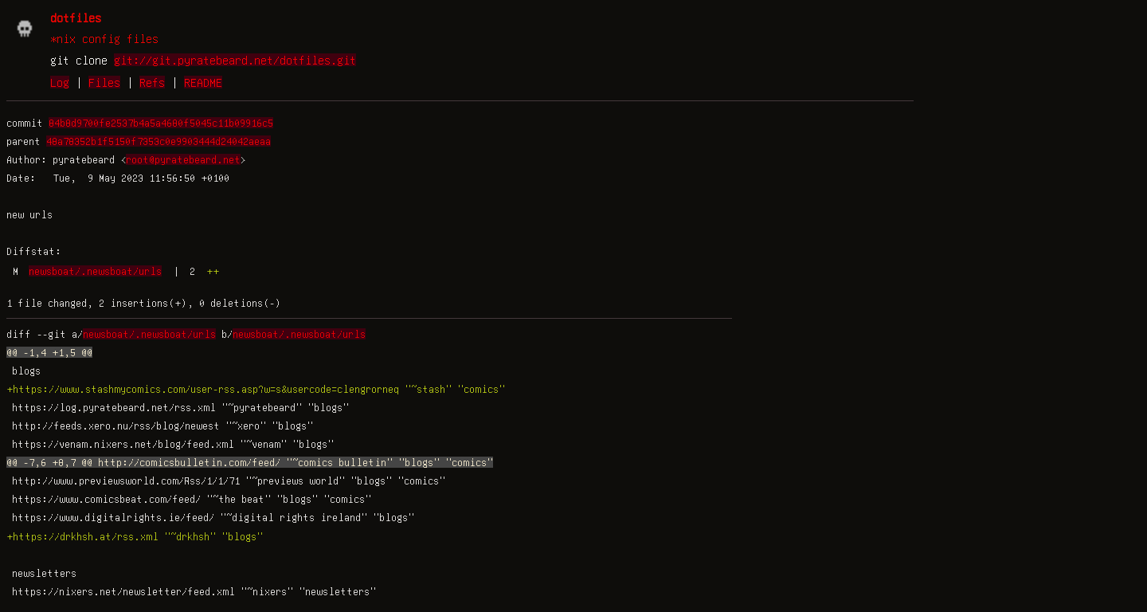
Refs (152, 82)
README (203, 82)
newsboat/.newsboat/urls (95, 271)
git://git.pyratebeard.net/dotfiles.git (235, 59)
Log (59, 82)
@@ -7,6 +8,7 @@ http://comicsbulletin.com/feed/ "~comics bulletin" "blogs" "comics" (249, 462)
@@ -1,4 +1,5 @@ (49, 352)
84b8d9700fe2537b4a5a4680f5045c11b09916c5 (161, 122)
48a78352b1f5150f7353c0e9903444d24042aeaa (158, 141)
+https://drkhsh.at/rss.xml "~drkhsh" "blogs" (134, 536)
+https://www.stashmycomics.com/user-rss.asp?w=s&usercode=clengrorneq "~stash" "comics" (255, 388)
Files (104, 82)
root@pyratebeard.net (183, 159)
